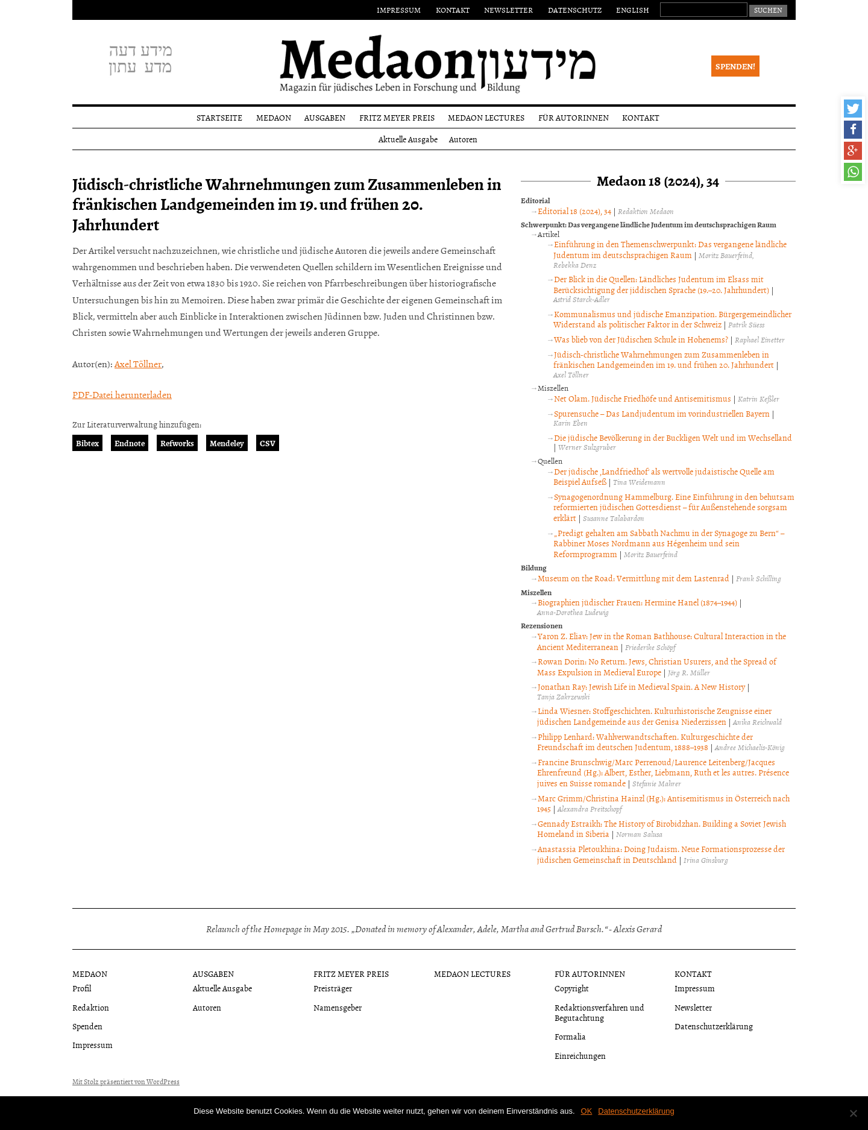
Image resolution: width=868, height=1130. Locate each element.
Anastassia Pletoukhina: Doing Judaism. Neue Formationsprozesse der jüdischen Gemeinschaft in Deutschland (661, 854)
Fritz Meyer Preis (397, 117)
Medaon (273, 117)
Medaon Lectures (486, 117)
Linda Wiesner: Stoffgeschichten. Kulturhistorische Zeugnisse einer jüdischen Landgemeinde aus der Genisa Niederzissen (654, 716)
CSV (267, 443)
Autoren (463, 139)
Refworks (177, 443)
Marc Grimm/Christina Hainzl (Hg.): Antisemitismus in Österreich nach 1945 (663, 803)
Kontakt (453, 10)
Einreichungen (580, 1055)
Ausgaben (324, 117)
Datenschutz (575, 10)
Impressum (399, 10)
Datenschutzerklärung (714, 1026)
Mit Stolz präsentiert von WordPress (126, 1081)
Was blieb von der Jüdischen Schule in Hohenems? (641, 339)
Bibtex (87, 443)
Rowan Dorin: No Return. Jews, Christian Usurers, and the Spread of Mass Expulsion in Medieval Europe (656, 666)
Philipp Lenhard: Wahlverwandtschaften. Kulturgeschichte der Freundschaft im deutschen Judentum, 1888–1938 (645, 742)
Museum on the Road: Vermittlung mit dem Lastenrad (633, 578)
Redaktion (90, 1007)
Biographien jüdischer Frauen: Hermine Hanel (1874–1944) (637, 602)
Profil (81, 988)
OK (587, 1111)
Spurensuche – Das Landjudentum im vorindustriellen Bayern (662, 413)
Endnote (130, 443)
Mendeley (227, 443)
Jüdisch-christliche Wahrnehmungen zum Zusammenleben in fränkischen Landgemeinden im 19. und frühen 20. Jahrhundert (663, 359)
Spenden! (735, 66)
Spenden (87, 1026)
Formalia (570, 1036)
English (632, 10)
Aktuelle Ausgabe (408, 139)
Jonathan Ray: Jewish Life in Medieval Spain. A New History (641, 686)
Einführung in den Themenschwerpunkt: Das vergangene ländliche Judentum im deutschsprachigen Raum (670, 249)
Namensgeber (337, 1007)
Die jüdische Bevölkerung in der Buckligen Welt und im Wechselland (673, 437)
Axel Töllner (138, 363)
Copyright (572, 988)
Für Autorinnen (573, 117)
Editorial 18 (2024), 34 (574, 210)
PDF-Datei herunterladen (122, 394)
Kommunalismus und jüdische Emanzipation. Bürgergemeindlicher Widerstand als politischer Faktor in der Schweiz (672, 319)
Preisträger (332, 988)
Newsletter (508, 10)
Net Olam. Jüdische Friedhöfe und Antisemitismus (642, 398)
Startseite (219, 117)
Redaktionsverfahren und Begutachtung (599, 1012)
